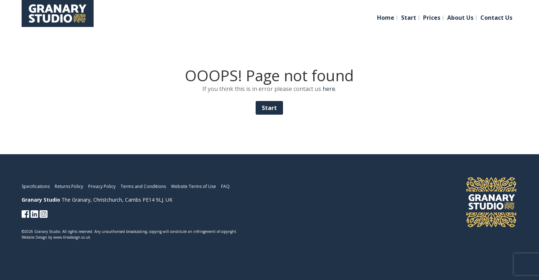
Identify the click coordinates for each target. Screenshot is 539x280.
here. (329, 89)
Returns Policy (69, 186)
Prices (431, 17)
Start (408, 17)
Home (385, 17)
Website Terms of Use (193, 186)
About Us (460, 17)
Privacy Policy (102, 186)
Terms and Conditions (143, 186)
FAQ (225, 186)
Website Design (34, 237)
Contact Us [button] (496, 17)
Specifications (36, 186)
